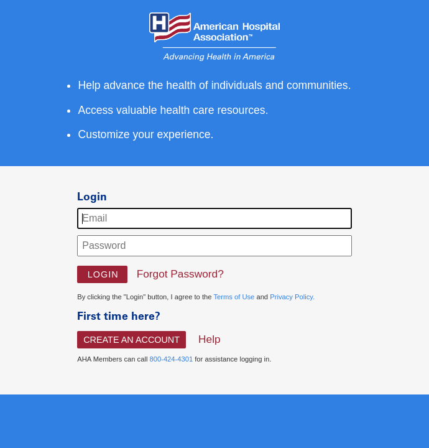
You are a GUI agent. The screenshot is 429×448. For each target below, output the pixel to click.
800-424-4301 (171, 359)
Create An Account (131, 340)
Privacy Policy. (292, 297)
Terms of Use (233, 297)
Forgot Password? (180, 274)
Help (209, 339)
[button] (102, 274)
